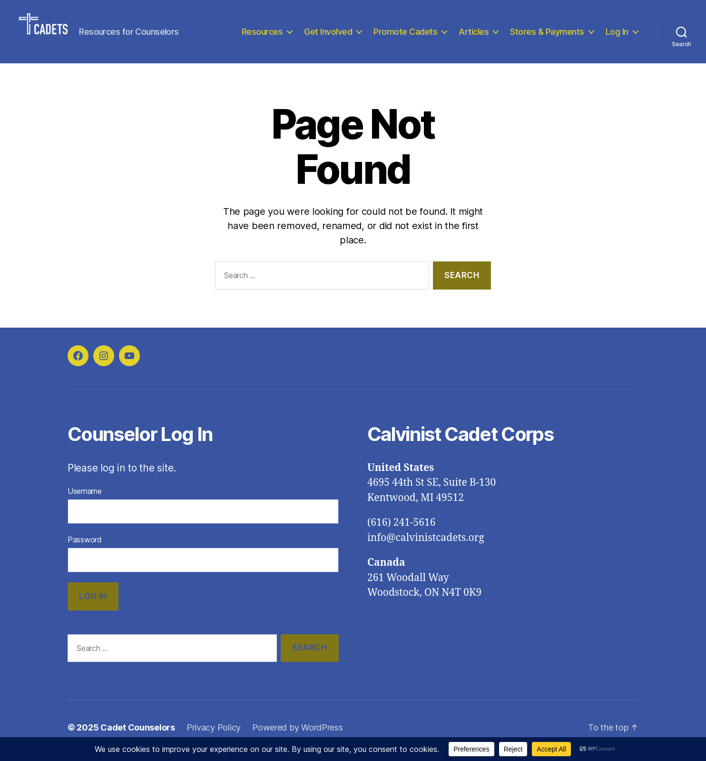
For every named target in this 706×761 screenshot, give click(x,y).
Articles (474, 35)
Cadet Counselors (137, 734)
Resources (262, 35)
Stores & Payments (547, 35)
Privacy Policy (213, 734)
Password (85, 546)
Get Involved (328, 35)
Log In (617, 35)
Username (85, 497)
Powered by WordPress (297, 734)
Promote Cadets (405, 35)
